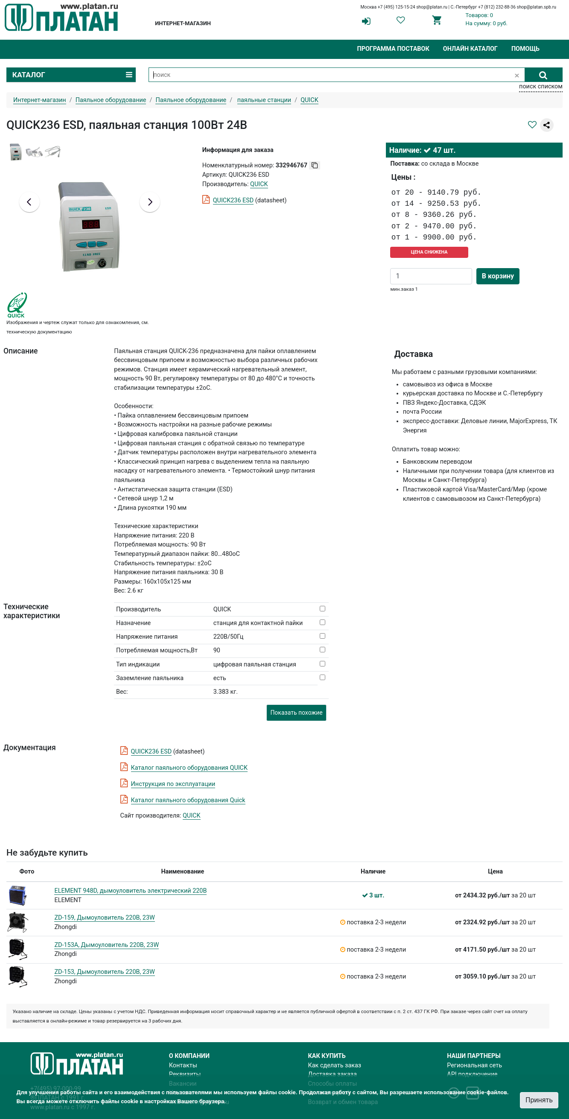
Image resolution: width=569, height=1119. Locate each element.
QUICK (192, 815)
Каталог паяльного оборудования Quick (188, 800)
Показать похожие (296, 712)
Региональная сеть (474, 1065)
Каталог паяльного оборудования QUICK (189, 767)
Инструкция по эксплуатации (173, 784)
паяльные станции (264, 100)
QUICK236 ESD (233, 200)
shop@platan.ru (431, 7)
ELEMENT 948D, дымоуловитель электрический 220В (130, 890)
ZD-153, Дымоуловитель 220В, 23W (104, 972)
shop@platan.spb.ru (536, 7)
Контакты (183, 1065)
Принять (539, 1100)
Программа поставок (393, 49)
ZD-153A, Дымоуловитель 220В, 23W (106, 945)
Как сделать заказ (335, 1065)
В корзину (498, 276)
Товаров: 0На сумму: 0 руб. (487, 19)
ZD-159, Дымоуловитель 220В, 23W (104, 917)
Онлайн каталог (470, 49)
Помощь (525, 49)
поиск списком (541, 86)
